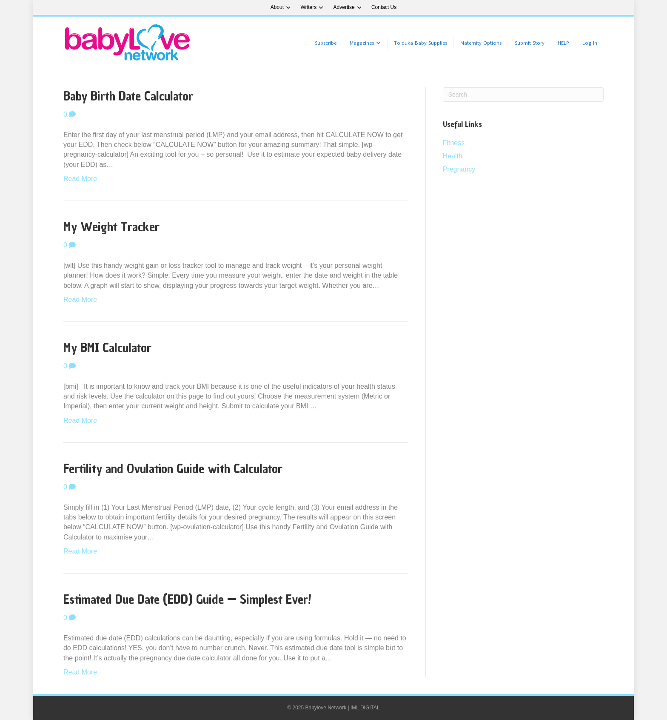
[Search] (523, 94)
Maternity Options (481, 43)
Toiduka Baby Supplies (420, 43)
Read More (80, 178)
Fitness (454, 142)
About (277, 7)
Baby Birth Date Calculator (128, 96)
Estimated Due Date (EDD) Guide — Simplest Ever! (187, 599)
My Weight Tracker (111, 226)
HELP (563, 43)
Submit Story (529, 43)
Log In (589, 43)
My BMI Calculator (107, 347)
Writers (308, 7)
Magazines (362, 43)
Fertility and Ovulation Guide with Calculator (172, 468)
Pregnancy (459, 169)
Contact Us (383, 7)
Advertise (344, 7)
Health (452, 156)
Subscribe (325, 43)
